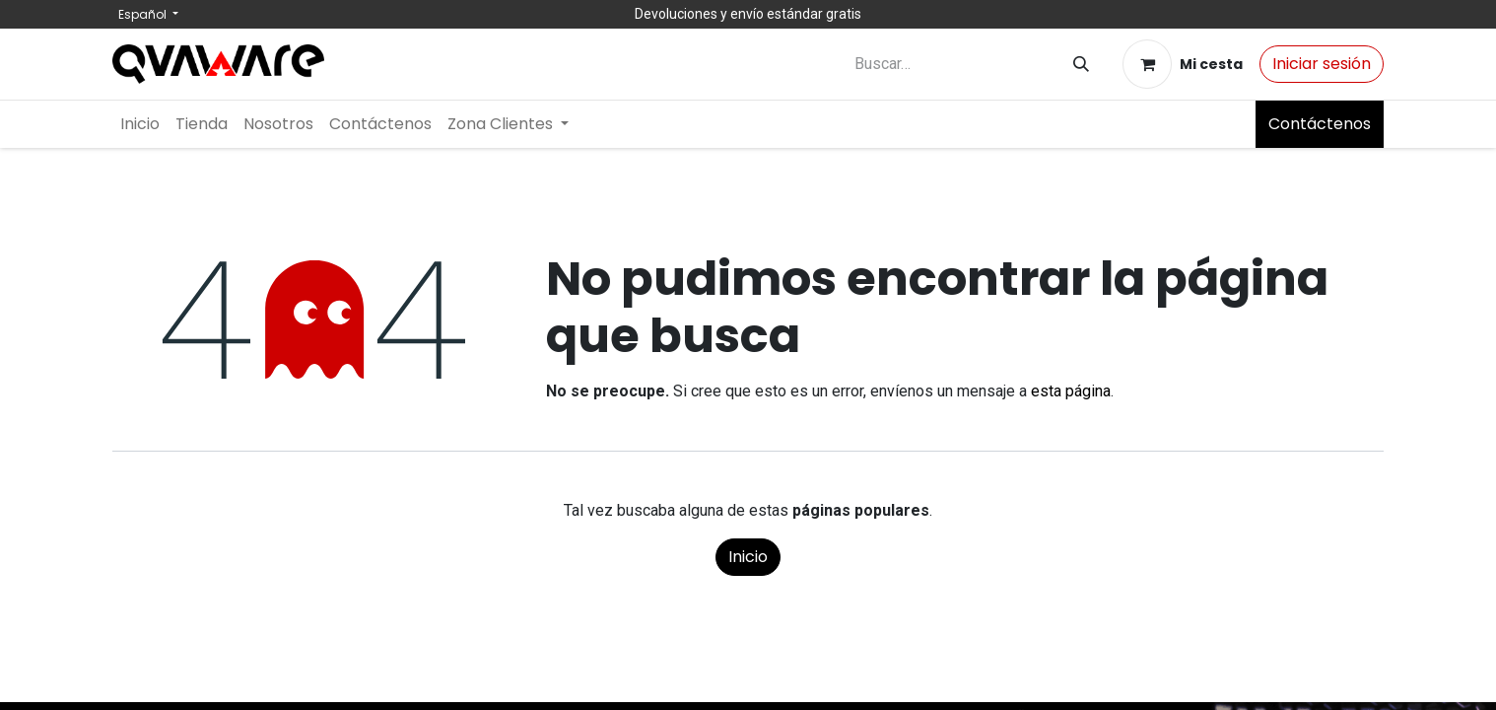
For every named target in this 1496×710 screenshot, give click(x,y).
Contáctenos (1319, 123)
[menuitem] (140, 124)
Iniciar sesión (1321, 63)
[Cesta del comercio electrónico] (1183, 64)
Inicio (748, 556)
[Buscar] (1081, 64)
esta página (1071, 391)
